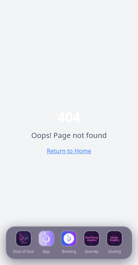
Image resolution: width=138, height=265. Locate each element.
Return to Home (69, 151)
